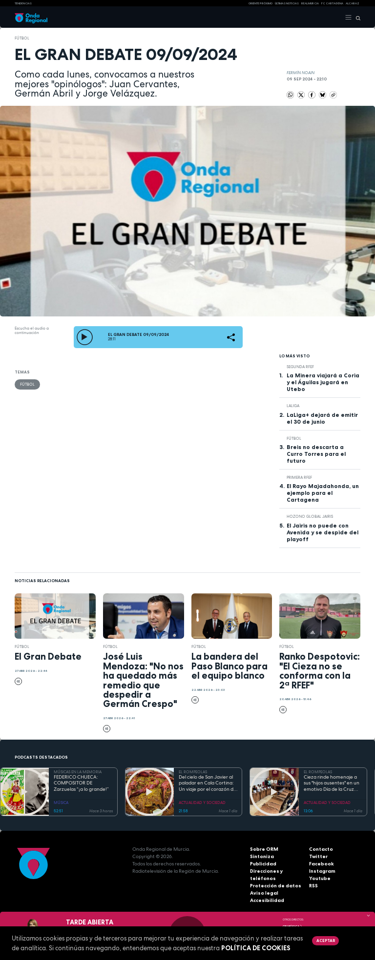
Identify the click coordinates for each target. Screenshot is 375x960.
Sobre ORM (264, 849)
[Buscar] (356, 17)
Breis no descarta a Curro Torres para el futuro (316, 454)
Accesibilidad (267, 900)
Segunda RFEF (300, 366)
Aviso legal (264, 893)
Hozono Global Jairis (310, 516)
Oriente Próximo (260, 3)
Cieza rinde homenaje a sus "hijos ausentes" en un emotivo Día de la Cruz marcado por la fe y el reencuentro (331, 783)
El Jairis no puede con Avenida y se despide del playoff (322, 532)
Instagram (322, 871)
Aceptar (325, 940)
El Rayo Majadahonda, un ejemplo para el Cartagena (323, 493)
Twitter (318, 856)
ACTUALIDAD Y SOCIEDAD (202, 802)
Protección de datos (275, 885)
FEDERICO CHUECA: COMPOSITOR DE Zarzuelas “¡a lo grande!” (81, 783)
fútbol (22, 38)
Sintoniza (262, 856)
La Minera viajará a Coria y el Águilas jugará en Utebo (323, 382)
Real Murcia (310, 3)
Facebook (321, 864)
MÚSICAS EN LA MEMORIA (78, 771)
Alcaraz (352, 3)
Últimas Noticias (287, 3)
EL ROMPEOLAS (193, 771)
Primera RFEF (299, 477)
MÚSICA (61, 802)
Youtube (320, 878)
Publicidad (263, 864)
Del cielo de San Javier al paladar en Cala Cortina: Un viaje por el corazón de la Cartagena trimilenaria (207, 783)
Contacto (321, 849)
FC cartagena (332, 3)
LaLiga (293, 405)
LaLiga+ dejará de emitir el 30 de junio (322, 418)
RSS (313, 885)
